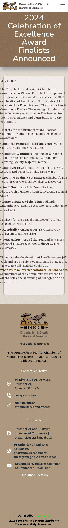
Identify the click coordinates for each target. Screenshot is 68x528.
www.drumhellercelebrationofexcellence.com (33, 270)
